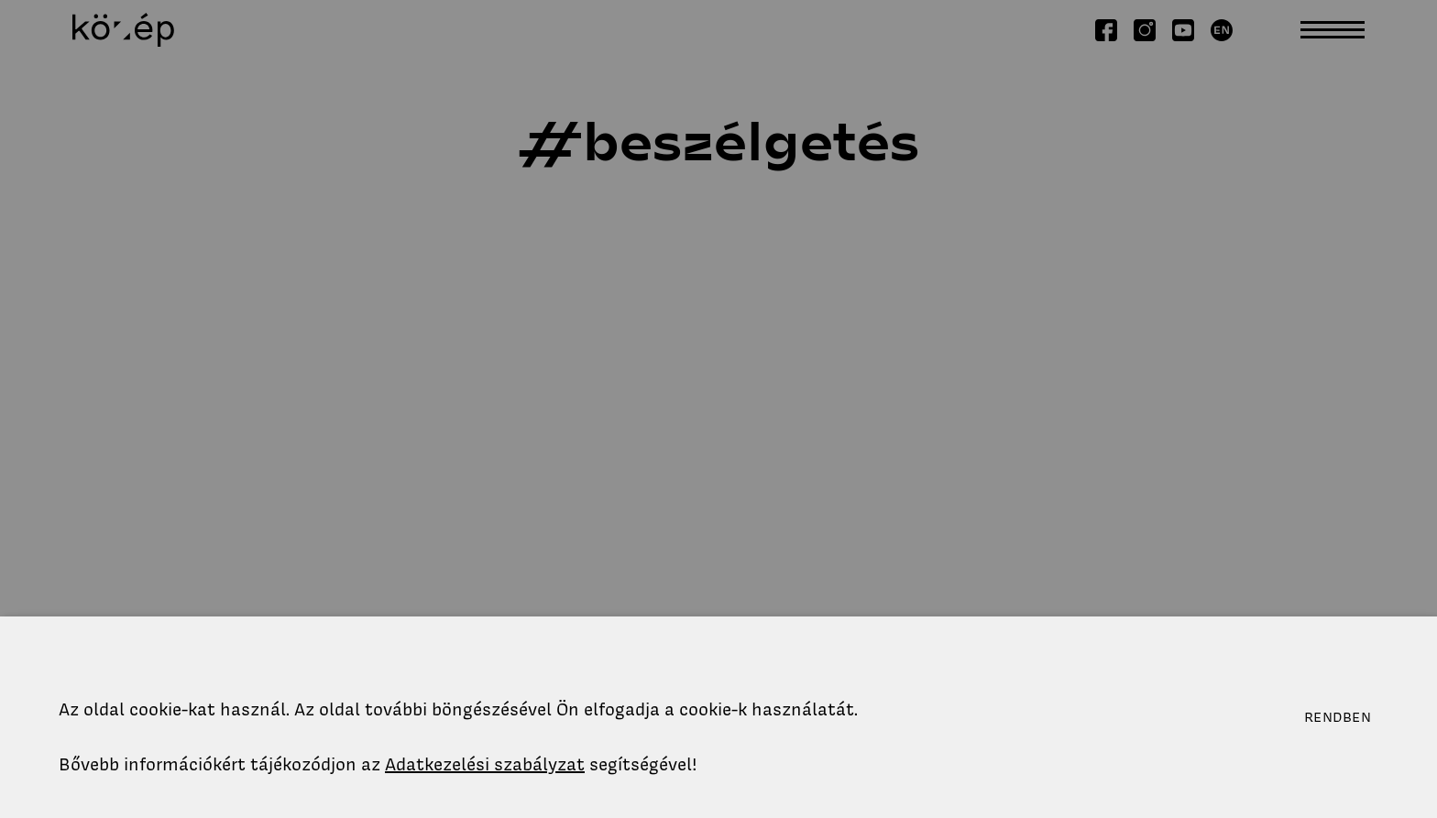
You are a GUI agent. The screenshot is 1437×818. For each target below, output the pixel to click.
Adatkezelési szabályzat (485, 764)
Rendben (1337, 717)
